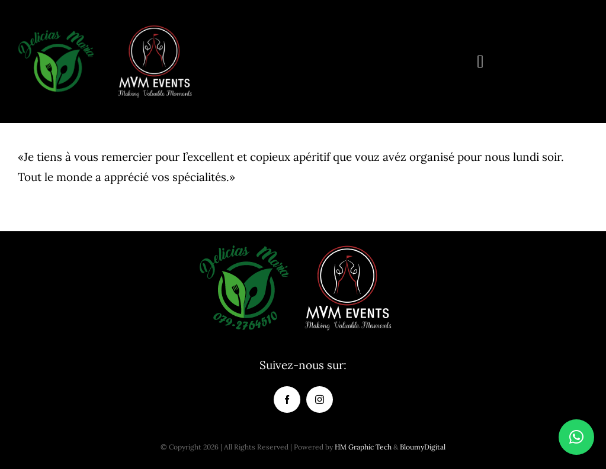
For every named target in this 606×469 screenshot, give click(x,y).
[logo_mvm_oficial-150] (155, 29)
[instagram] (319, 399)
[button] (576, 437)
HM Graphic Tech (363, 446)
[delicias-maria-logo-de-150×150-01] (56, 29)
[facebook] (287, 399)
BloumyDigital (422, 446)
